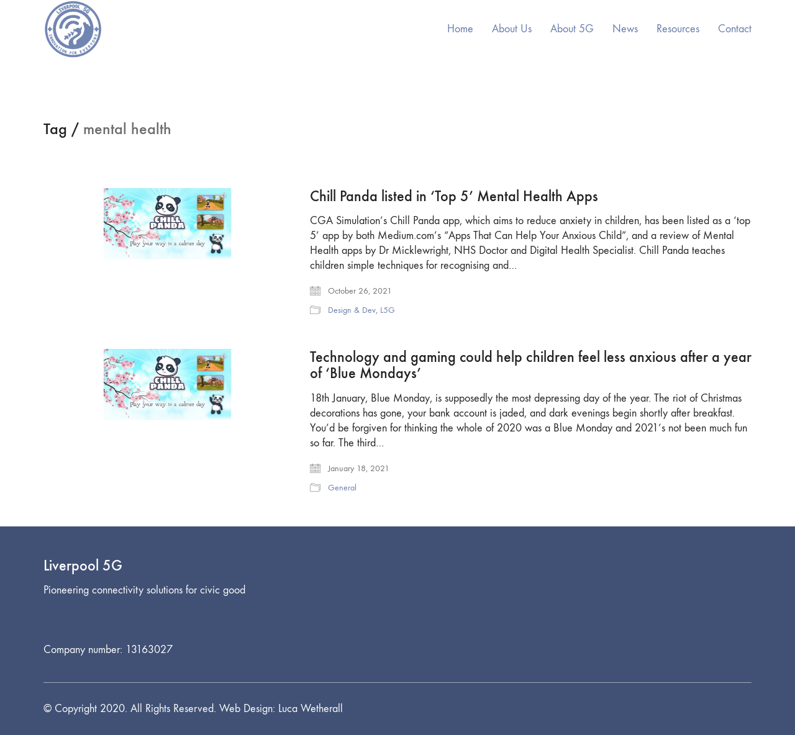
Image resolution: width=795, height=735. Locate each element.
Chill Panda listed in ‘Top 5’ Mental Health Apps (454, 196)
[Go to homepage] (72, 29)
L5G (387, 310)
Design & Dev (352, 310)
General (342, 487)
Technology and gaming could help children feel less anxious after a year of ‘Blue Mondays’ (531, 365)
